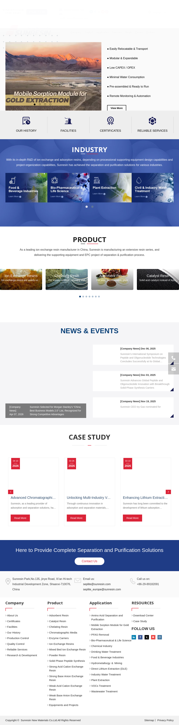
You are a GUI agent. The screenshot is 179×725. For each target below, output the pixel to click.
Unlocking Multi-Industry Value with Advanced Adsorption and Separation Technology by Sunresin (89, 498)
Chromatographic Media (63, 632)
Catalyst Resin (57, 621)
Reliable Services (153, 130)
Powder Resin (57, 655)
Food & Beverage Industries (107, 657)
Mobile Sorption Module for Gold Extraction (110, 627)
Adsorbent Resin (59, 615)
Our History (26, 130)
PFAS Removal (100, 634)
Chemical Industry (101, 645)
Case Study (140, 621)
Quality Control (15, 643)
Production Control (18, 638)
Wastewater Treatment (104, 691)
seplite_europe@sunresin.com (102, 589)
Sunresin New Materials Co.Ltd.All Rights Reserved (51, 720)
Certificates (110, 130)
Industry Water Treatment (106, 674)
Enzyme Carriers (59, 638)
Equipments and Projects (63, 705)
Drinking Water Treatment (106, 651)
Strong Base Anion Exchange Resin (66, 678)
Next (168, 492)
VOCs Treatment (101, 685)
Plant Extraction (100, 680)
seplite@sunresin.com (73, 3)
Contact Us (89, 561)
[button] (80, 296)
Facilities (68, 130)
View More (117, 108)
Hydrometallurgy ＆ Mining (106, 663)
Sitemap (149, 720)
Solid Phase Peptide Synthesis (67, 660)
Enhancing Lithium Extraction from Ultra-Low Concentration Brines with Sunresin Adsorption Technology (145, 498)
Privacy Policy (165, 720)
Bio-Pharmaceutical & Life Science (111, 640)
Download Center (143, 615)
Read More (20, 518)
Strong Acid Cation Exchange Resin (66, 668)
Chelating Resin (58, 626)
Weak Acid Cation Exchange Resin (65, 687)
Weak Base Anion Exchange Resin (65, 697)
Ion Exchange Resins (61, 643)
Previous (10, 492)
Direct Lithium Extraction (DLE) (109, 668)
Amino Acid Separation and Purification (107, 617)
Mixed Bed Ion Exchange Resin (67, 649)
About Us (12, 615)
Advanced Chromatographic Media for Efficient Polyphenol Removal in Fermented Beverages (33, 498)
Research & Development (22, 655)
